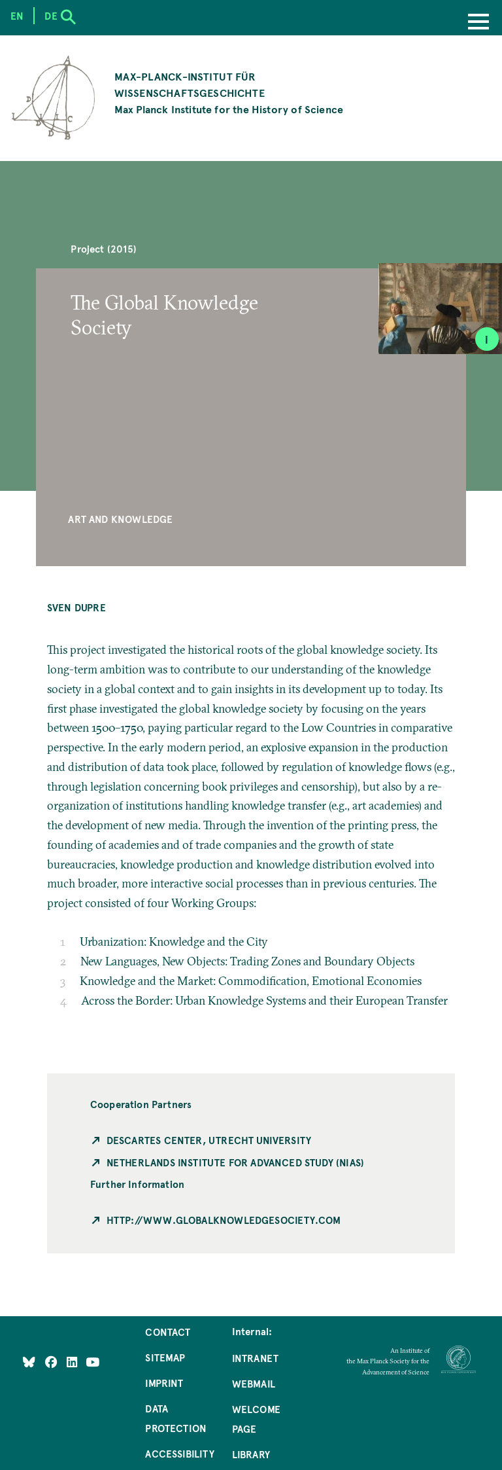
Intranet (255, 1358)
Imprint (164, 1382)
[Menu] (478, 23)
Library (251, 1454)
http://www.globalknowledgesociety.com (224, 1220)
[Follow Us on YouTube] (92, 1362)
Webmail (253, 1383)
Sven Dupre (76, 607)
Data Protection (176, 1418)
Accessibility (179, 1453)
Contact (167, 1331)
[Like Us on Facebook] (52, 1362)
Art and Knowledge (120, 519)
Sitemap (165, 1357)
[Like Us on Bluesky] (29, 1362)
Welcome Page (256, 1419)
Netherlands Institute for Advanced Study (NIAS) (235, 1162)
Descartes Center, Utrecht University (209, 1140)
